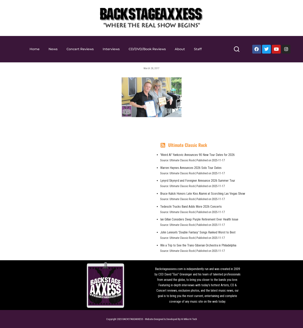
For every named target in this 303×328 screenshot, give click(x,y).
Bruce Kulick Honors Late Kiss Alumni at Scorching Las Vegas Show (202, 193)
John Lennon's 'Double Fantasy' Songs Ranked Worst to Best (197, 232)
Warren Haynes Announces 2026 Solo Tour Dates (191, 168)
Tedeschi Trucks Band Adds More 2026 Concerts (191, 206)
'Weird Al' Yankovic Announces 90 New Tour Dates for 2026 (197, 155)
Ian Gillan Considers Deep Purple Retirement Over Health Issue (199, 219)
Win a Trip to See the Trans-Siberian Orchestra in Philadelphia (198, 245)
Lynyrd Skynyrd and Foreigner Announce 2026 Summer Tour (197, 180)
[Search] (236, 51)
